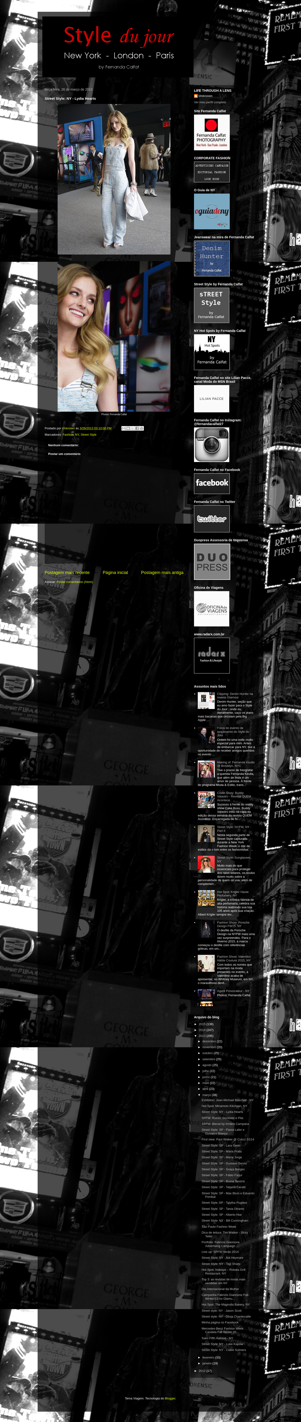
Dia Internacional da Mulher (220, 1289)
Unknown (206, 96)
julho (206, 1071)
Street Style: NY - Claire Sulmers (224, 1350)
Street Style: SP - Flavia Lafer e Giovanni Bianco (223, 1131)
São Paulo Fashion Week (219, 1226)
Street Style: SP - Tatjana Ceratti (224, 1187)
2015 (202, 1024)
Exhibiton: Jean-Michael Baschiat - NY (227, 1100)
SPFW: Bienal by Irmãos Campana (225, 1124)
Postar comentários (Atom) (75, 582)
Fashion (68, 434)
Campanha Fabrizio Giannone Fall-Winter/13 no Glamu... (225, 1296)
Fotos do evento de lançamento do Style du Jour (233, 731)
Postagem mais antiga (162, 572)
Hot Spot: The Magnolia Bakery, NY (226, 1304)
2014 (202, 1030)
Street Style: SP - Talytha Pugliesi (224, 1202)
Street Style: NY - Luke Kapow (222, 1344)
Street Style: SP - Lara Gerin (221, 1145)
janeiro (207, 1363)
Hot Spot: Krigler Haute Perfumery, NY (233, 893)
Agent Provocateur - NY (233, 991)
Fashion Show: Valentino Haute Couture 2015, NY (234, 958)
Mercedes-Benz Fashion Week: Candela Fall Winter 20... (223, 1330)
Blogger (170, 1398)
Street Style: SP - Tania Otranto (223, 1209)
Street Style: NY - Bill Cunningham (225, 1220)
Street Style (88, 434)
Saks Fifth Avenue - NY (217, 1338)
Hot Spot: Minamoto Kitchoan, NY (224, 1106)
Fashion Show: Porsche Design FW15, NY (233, 924)
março (207, 1095)
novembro (209, 1047)
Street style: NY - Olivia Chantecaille (226, 1316)
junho (206, 1077)
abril (205, 1089)
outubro (208, 1053)
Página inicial (115, 572)
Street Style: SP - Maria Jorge (222, 1157)
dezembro (209, 1041)
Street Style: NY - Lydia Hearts (222, 1112)
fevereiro (208, 1357)
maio (206, 1083)
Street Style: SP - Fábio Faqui (222, 1175)
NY (77, 434)
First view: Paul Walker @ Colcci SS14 (228, 1139)
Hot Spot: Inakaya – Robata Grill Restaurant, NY (223, 1271)
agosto (207, 1065)
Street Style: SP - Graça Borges (223, 1169)
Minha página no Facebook (220, 1322)
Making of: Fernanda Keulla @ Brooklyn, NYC (235, 764)
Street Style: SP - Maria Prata (222, 1151)
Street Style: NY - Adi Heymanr (222, 1257)
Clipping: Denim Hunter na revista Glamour (235, 695)
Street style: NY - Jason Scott (222, 1310)
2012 (202, 1371)
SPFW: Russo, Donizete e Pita (222, 1118)
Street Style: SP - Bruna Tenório (223, 1181)
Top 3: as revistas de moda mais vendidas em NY (223, 1281)
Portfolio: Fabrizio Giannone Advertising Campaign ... (220, 1244)
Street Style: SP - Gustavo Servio (224, 1163)
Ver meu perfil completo (210, 102)
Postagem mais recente (67, 572)
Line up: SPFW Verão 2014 (220, 1252)
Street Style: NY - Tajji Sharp (221, 1264)
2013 (202, 1036)
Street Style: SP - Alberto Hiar (222, 1214)
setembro (209, 1059)
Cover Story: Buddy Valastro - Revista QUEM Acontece (234, 796)
